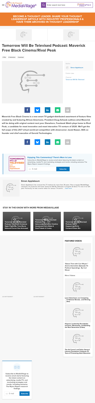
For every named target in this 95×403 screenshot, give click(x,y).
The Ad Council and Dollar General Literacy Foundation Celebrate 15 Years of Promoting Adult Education (77, 351)
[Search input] (56, 5)
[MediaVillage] (21, 5)
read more (68, 188)
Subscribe (63, 169)
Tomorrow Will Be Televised (75, 80)
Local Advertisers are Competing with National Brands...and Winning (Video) (77, 299)
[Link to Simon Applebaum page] (79, 67)
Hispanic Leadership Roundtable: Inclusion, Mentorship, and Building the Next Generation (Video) (77, 325)
